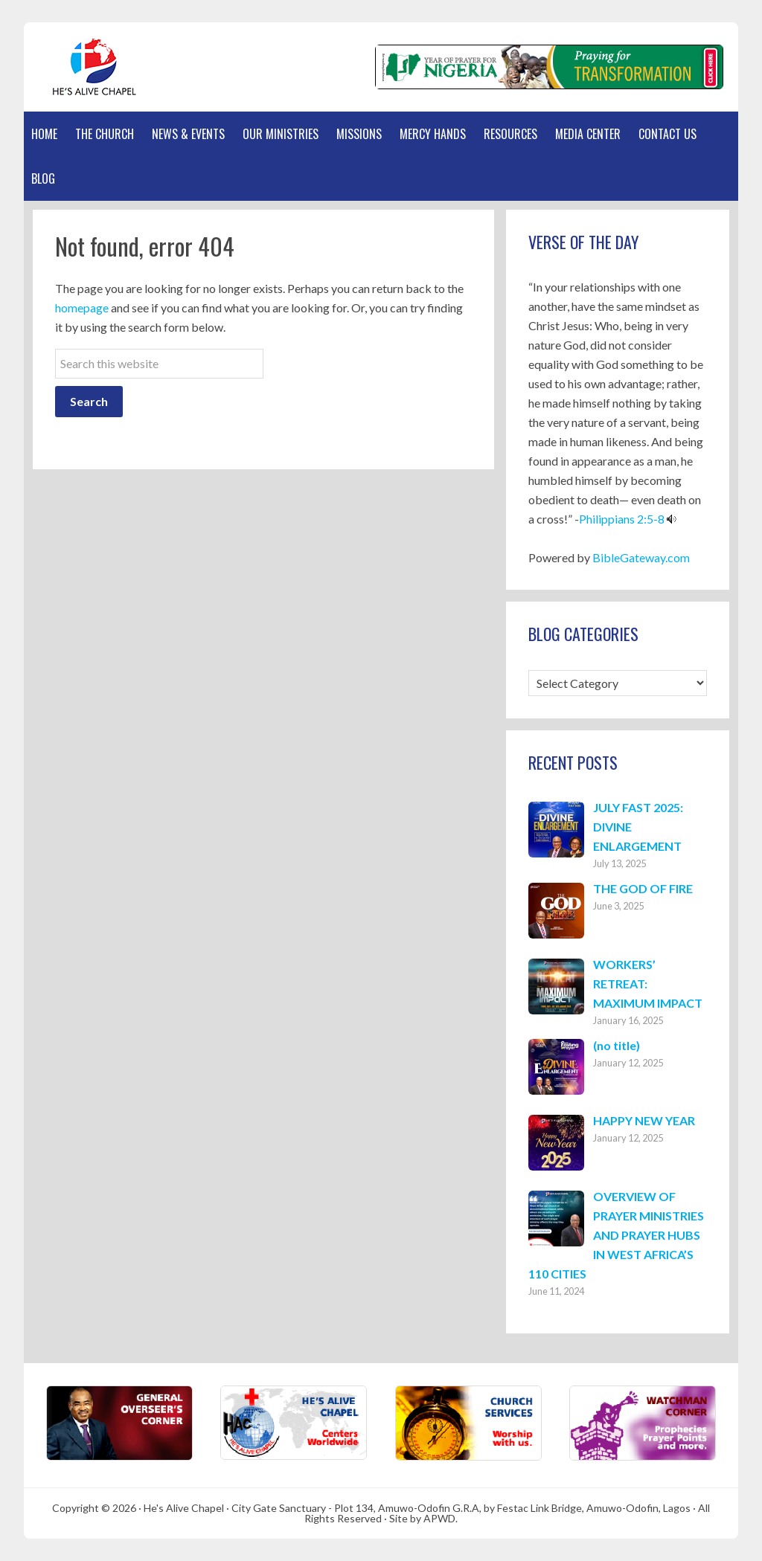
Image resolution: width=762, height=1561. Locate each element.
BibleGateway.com (641, 557)
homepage (82, 307)
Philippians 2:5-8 (622, 519)
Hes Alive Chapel (94, 67)
